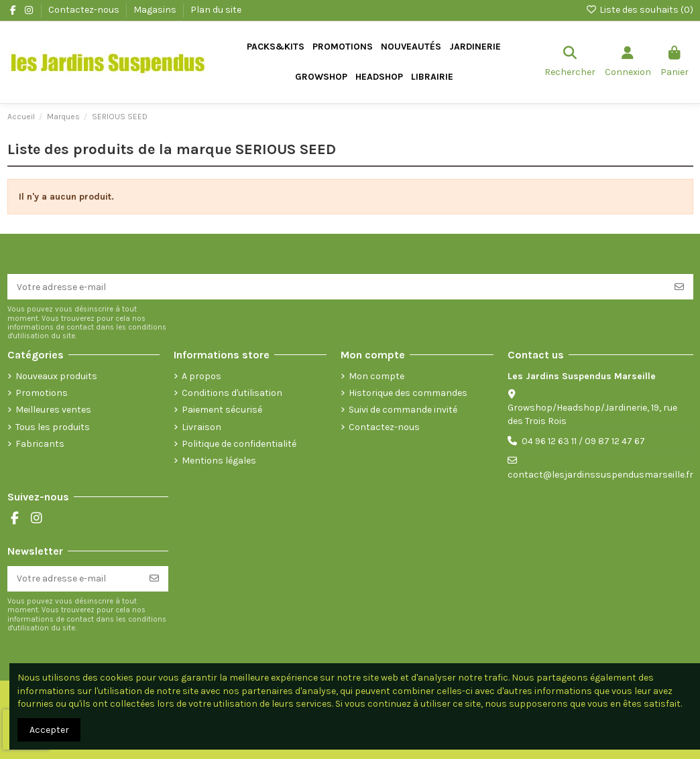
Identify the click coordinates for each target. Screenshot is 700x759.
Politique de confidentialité (239, 444)
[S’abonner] (679, 286)
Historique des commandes (408, 393)
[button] (475, 47)
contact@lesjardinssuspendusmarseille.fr (600, 474)
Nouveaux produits (56, 376)
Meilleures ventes (53, 409)
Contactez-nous (84, 9)
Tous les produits (52, 427)
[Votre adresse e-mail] (336, 286)
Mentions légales (219, 460)
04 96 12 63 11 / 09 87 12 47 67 (583, 441)
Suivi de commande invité (403, 409)
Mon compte (376, 376)
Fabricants (39, 444)
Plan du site (215, 9)
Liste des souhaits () (639, 9)
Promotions (41, 393)
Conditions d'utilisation (232, 393)
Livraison (201, 427)
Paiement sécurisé (222, 409)
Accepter (49, 730)
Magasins (155, 9)
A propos (201, 376)
